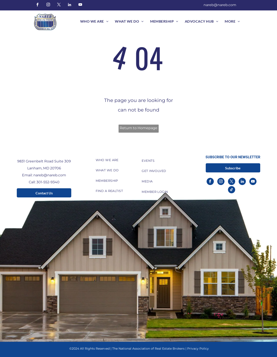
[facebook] (37, 5)
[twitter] (59, 5)
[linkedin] (69, 5)
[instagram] (48, 5)
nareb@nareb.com (220, 5)
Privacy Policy (198, 348)
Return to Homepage (138, 128)
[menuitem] (94, 21)
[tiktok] (231, 190)
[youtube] (80, 5)
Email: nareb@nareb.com (44, 175)
